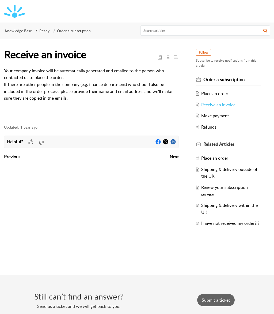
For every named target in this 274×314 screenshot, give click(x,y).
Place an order (214, 93)
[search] (205, 30)
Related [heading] (219, 144)
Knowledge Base (18, 30)
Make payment (215, 116)
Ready (44, 30)
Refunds (208, 127)
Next (174, 157)
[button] (265, 30)
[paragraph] (91, 85)
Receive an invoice (218, 105)
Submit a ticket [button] (216, 300)
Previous (12, 157)
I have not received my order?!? (230, 223)
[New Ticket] (216, 300)
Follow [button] (203, 52)
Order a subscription (74, 30)
